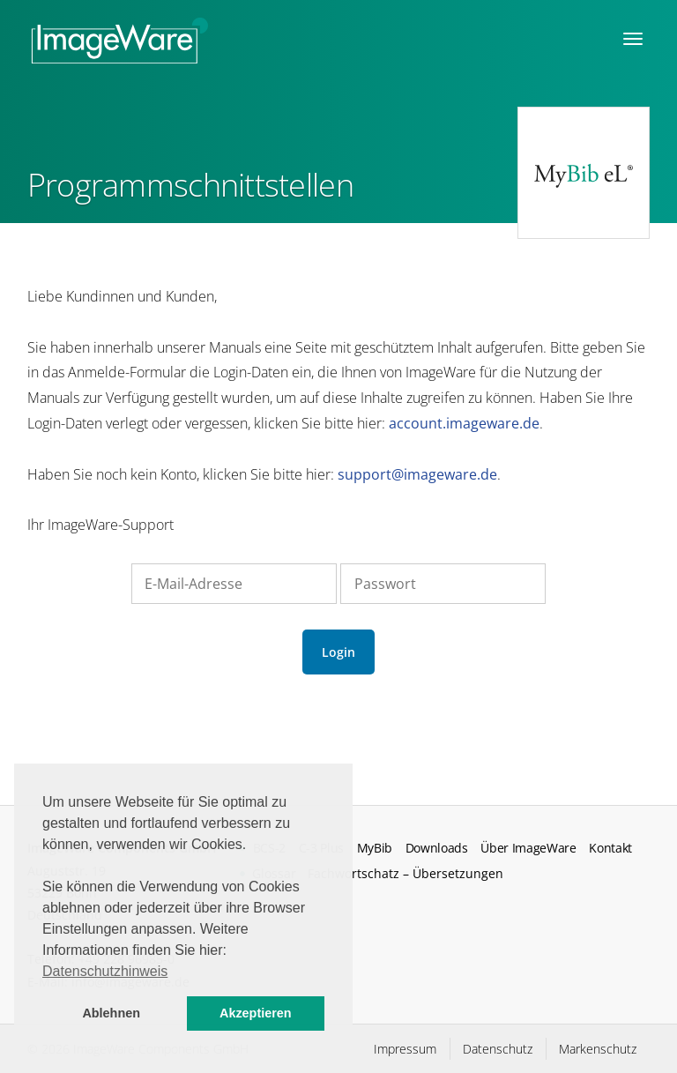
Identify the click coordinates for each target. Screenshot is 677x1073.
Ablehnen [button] (111, 1013)
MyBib (374, 848)
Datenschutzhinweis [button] (104, 971)
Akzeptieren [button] (255, 1013)
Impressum (405, 1048)
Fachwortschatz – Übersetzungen (405, 873)
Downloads (436, 848)
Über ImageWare (528, 848)
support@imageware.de (417, 474)
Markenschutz (597, 1048)
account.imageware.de (464, 423)
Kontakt (610, 848)
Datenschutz (497, 1048)
